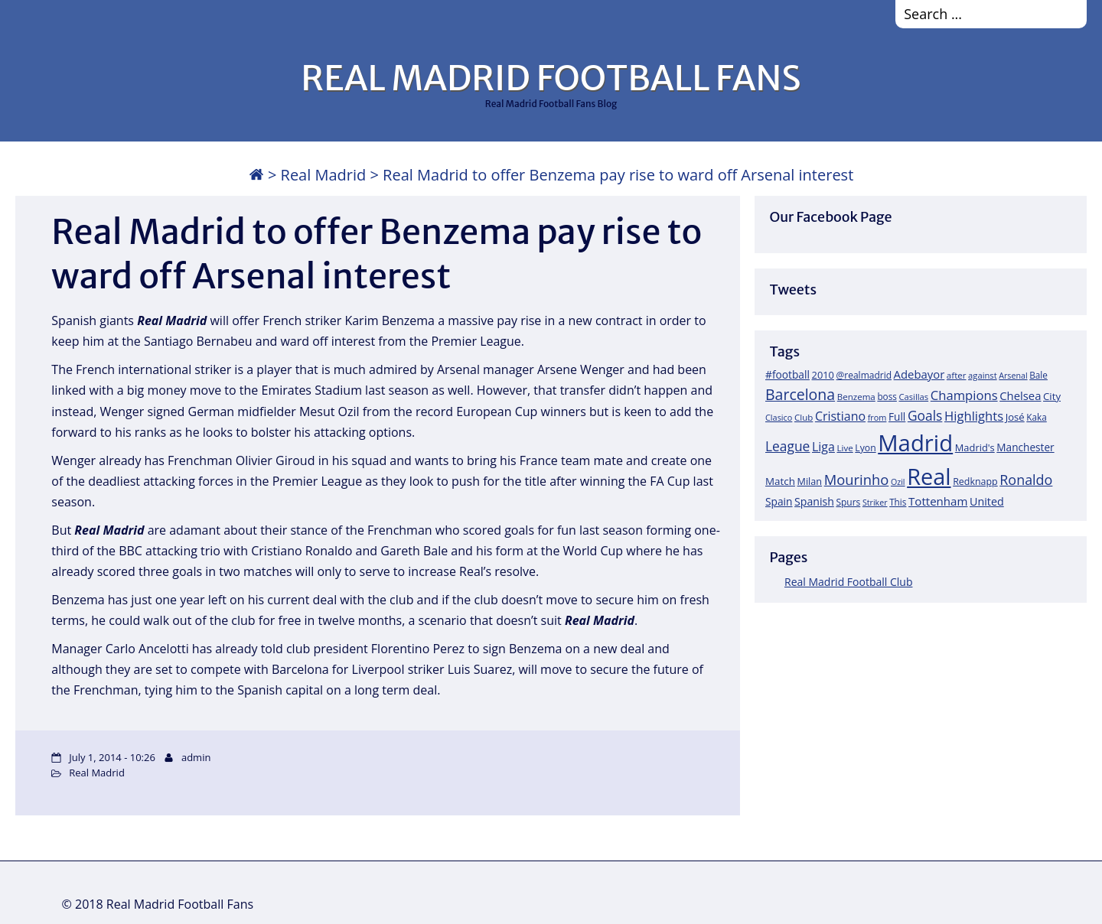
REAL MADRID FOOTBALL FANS (550, 78)
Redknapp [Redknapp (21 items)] (975, 481)
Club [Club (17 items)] (803, 417)
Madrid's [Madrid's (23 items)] (975, 447)
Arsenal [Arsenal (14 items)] (1013, 375)
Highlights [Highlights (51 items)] (973, 416)
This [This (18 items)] (897, 502)
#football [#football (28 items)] (787, 374)
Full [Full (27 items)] (896, 416)
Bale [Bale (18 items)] (1038, 375)
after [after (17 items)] (957, 375)
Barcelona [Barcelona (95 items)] (800, 394)
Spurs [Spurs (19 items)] (848, 502)
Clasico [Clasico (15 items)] (778, 417)
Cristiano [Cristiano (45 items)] (840, 416)
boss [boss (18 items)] (887, 396)
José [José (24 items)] (1015, 417)
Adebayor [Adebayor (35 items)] (919, 374)
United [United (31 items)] (987, 501)
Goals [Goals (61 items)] (925, 415)
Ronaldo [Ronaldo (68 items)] (1025, 479)
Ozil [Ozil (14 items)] (898, 482)
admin (195, 757)
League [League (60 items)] (787, 446)
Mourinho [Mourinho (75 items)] (856, 479)
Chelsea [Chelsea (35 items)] (1020, 395)
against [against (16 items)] (982, 375)
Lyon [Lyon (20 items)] (865, 447)
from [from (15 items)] (877, 417)
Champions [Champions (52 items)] (964, 395)
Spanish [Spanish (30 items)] (814, 501)
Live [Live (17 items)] (845, 448)
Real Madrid (324, 174)
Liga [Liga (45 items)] (823, 446)
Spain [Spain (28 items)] (779, 501)
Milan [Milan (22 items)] (810, 481)
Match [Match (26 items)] (780, 481)
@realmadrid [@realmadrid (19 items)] (864, 375)
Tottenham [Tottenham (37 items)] (937, 501)
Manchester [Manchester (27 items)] (1025, 447)
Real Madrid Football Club (848, 581)
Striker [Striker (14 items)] (875, 502)
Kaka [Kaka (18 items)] (1036, 417)
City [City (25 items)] (1052, 396)
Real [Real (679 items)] (928, 476)
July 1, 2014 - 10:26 (112, 757)
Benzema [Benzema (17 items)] (856, 396)
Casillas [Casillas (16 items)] (914, 396)
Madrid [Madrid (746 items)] (915, 443)
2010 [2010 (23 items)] (823, 375)
